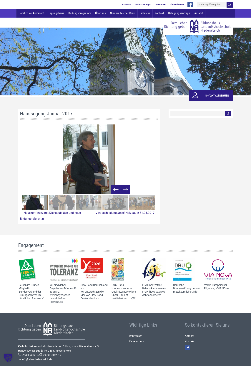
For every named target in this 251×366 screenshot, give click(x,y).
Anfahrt (198, 13)
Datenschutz (136, 341)
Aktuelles (126, 5)
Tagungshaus (56, 13)
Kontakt (159, 13)
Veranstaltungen (143, 5)
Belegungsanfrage (179, 13)
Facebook (187, 347)
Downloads (160, 5)
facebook (190, 4)
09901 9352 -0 (30, 354)
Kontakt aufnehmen (217, 95)
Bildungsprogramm (79, 13)
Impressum (135, 335)
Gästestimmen (177, 5)
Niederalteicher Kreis (122, 13)
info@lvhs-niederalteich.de (37, 359)
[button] (8, 358)
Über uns (100, 13)
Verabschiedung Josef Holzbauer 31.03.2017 (127, 213)
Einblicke (145, 13)
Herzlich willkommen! (31, 13)
